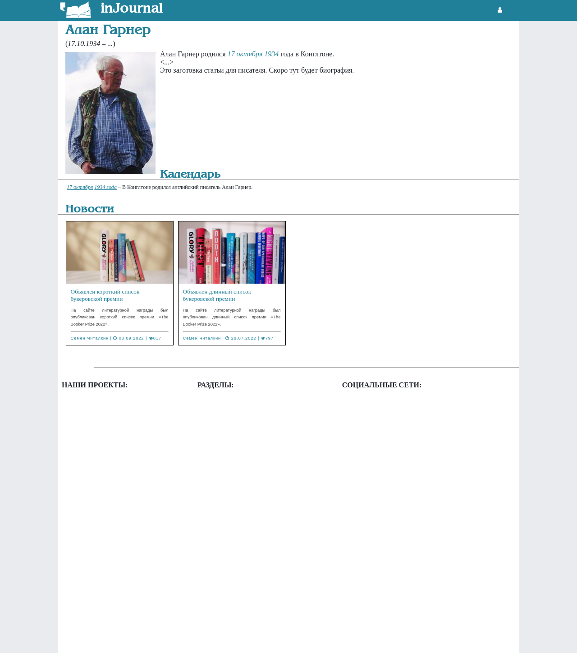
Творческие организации (246, 589)
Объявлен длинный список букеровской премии (217, 295)
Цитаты (220, 618)
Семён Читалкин (90, 338)
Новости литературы (105, 416)
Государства (226, 474)
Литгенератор (94, 401)
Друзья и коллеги (234, 488)
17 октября (245, 54)
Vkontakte (368, 444)
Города (218, 459)
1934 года (105, 187)
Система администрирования (253, 575)
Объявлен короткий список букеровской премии (105, 295)
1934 (271, 54)
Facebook (367, 406)
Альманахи (225, 401)
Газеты (218, 430)
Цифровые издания (237, 632)
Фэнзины (87, 445)
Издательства (228, 531)
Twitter (363, 425)
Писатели (223, 560)
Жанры (219, 502)
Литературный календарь (247, 546)
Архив (218, 416)
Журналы (222, 517)
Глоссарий (224, 445)
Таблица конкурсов (102, 430)
